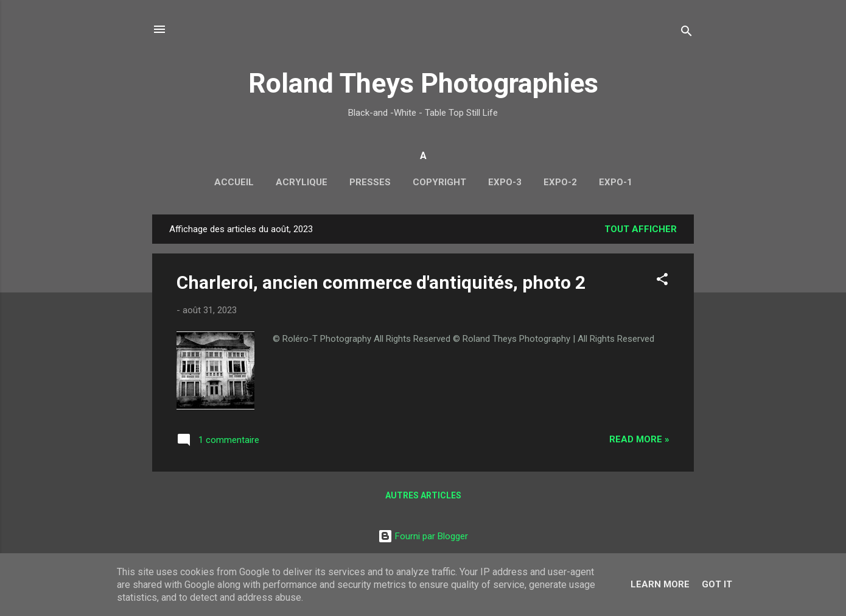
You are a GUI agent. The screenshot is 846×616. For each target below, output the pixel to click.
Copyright (439, 182)
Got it (717, 584)
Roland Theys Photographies (423, 83)
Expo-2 (560, 182)
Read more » (639, 439)
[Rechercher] (686, 33)
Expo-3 (505, 182)
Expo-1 (615, 182)
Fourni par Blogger (423, 536)
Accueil (234, 182)
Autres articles (423, 495)
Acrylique (301, 182)
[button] (662, 281)
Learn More (660, 584)
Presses (370, 182)
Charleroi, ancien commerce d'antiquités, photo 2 (381, 282)
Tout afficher (640, 229)
